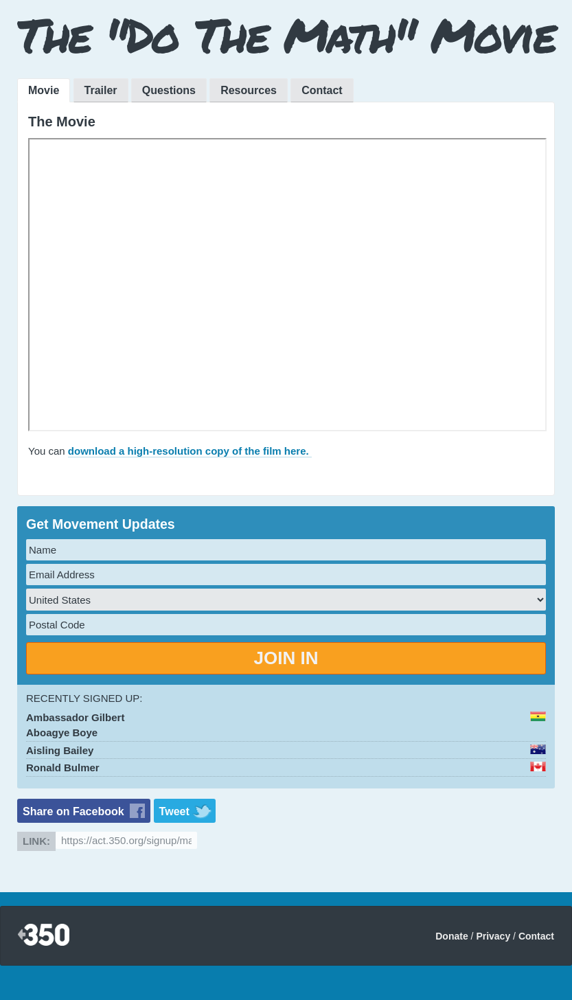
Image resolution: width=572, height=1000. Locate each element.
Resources (248, 90)
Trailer (100, 90)
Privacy (493, 936)
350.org (43, 936)
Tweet (174, 811)
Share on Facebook (73, 811)
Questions (169, 90)
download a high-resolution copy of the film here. (190, 451)
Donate (451, 936)
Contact (322, 90)
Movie (43, 90)
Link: (36, 841)
